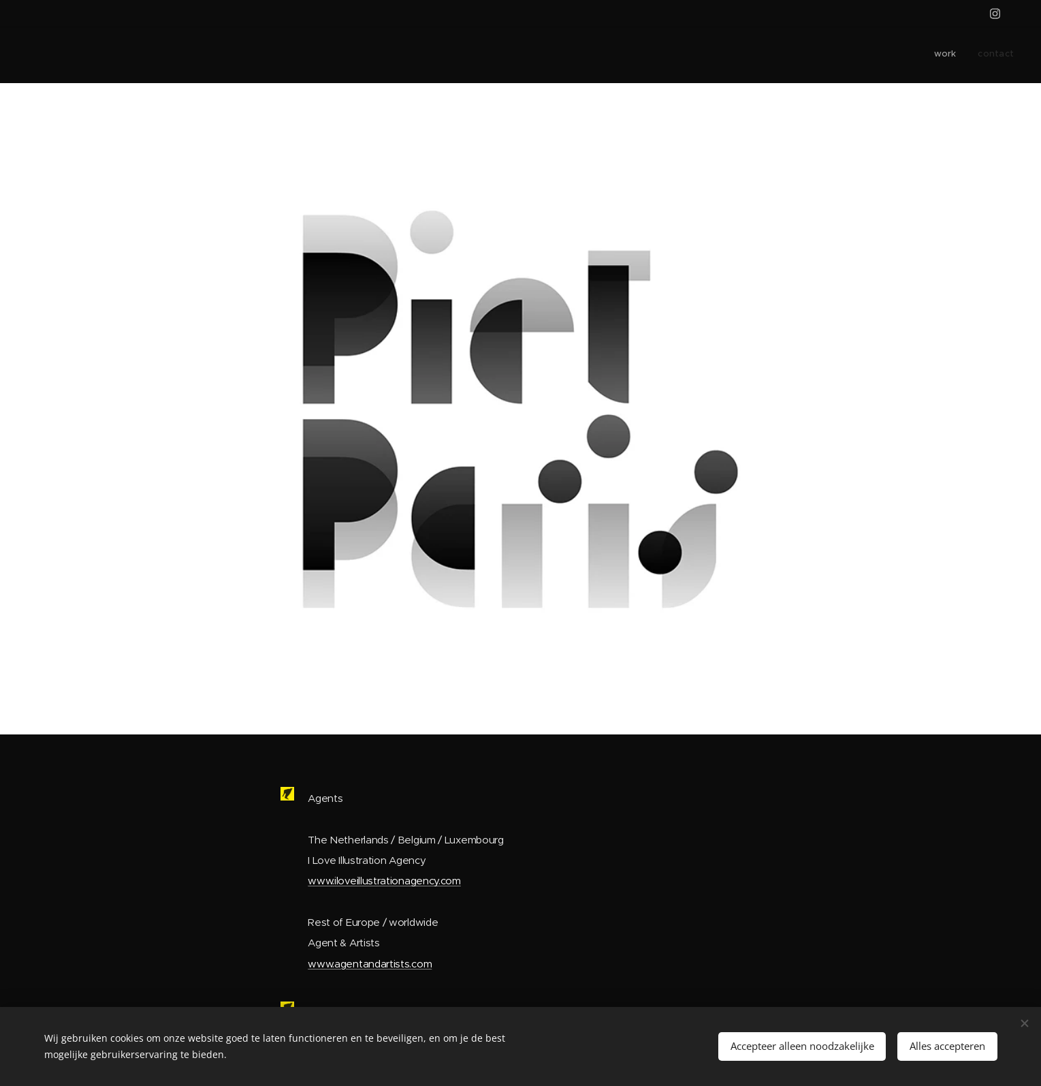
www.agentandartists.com (370, 963)
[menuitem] (996, 55)
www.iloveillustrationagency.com (384, 880)
